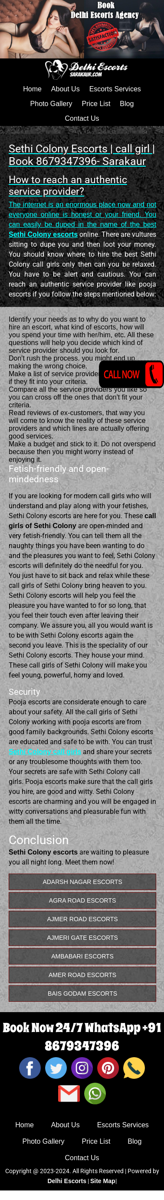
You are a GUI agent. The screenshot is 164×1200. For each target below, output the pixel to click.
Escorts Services (115, 89)
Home (32, 89)
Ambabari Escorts (82, 956)
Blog (127, 103)
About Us (65, 89)
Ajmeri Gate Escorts (82, 937)
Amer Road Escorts (82, 974)
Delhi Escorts (66, 1180)
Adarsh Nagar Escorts (82, 881)
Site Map (102, 1180)
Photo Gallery (51, 103)
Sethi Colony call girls (45, 751)
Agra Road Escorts (82, 900)
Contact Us (82, 118)
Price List (96, 103)
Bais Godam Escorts (82, 993)
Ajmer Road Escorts (82, 919)
